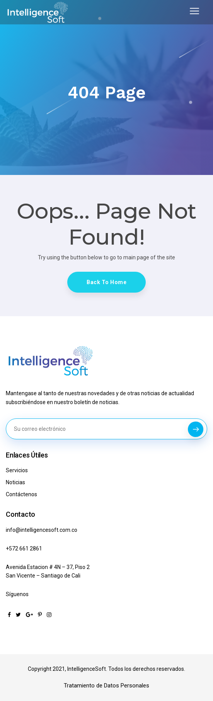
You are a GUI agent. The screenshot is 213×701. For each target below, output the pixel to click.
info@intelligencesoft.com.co (41, 530)
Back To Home (106, 282)
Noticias (15, 482)
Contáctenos (21, 494)
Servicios (17, 470)
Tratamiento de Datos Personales (106, 685)
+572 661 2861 (24, 548)
